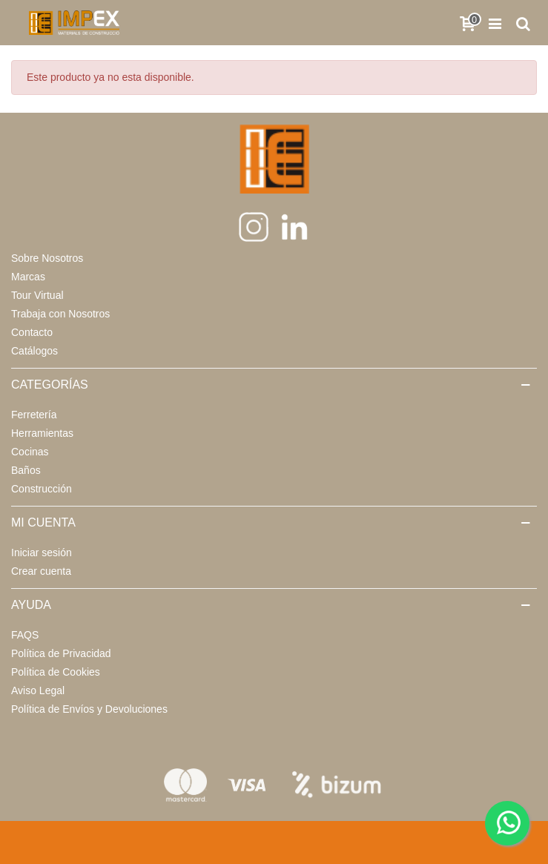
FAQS (25, 635)
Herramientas (42, 433)
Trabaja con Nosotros (60, 314)
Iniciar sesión (41, 552)
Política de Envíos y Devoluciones (89, 709)
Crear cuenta (41, 571)
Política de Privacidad (61, 653)
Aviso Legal (38, 690)
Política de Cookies (55, 672)
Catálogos (34, 351)
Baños (26, 470)
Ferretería (33, 415)
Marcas (28, 277)
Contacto (32, 332)
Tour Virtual (37, 295)
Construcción (41, 489)
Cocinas (30, 452)
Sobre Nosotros (47, 258)
